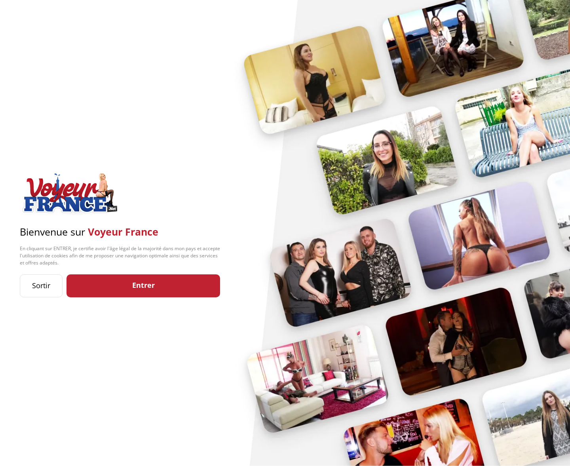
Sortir (41, 285)
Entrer (143, 285)
